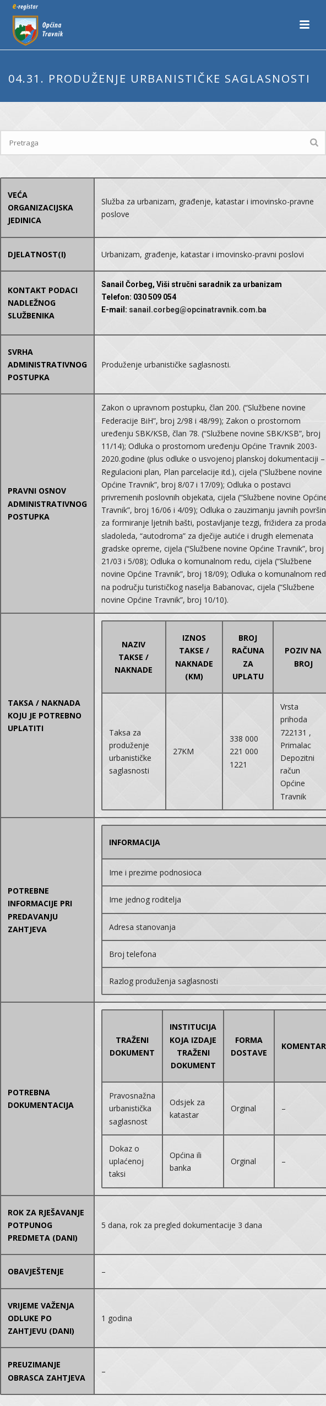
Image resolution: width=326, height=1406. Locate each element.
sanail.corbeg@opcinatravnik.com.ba (198, 309)
